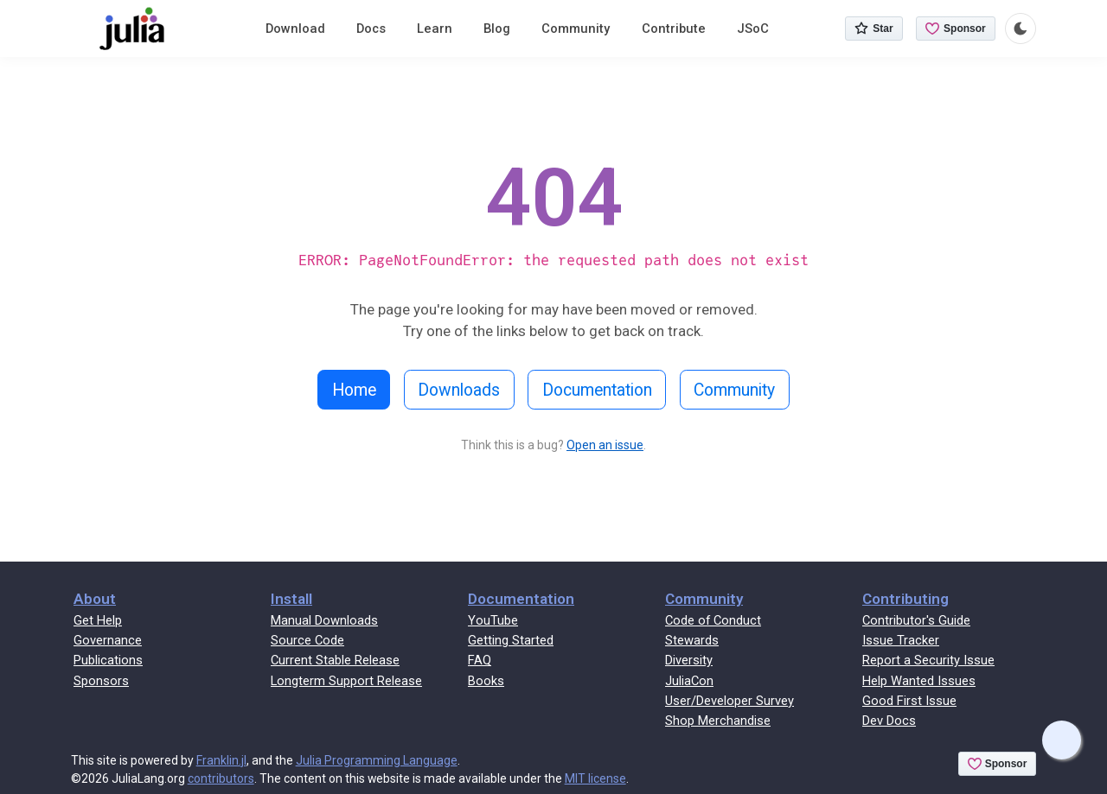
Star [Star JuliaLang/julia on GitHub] (873, 28)
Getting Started (511, 640)
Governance (108, 640)
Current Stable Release (335, 660)
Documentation (597, 390)
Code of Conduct (713, 620)
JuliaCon (689, 681)
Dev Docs (889, 720)
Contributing (905, 598)
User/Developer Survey (729, 700)
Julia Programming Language (377, 760)
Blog (496, 28)
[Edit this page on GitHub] (1061, 740)
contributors (221, 778)
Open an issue (604, 445)
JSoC (753, 28)
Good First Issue (909, 700)
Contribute (674, 28)
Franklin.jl (221, 760)
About (95, 598)
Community (575, 28)
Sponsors (101, 681)
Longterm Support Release (346, 681)
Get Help (98, 620)
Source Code (307, 640)
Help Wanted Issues (919, 681)
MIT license (595, 778)
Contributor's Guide (916, 620)
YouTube (493, 620)
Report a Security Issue (928, 660)
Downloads (459, 390)
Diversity (689, 660)
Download (295, 28)
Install (291, 598)
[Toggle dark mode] (1020, 28)
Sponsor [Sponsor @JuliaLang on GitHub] (955, 28)
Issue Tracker (900, 640)
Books (486, 681)
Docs (371, 28)
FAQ (479, 660)
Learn (434, 28)
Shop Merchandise (718, 720)
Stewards (692, 640)
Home (354, 390)
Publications (108, 660)
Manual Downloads (324, 620)
